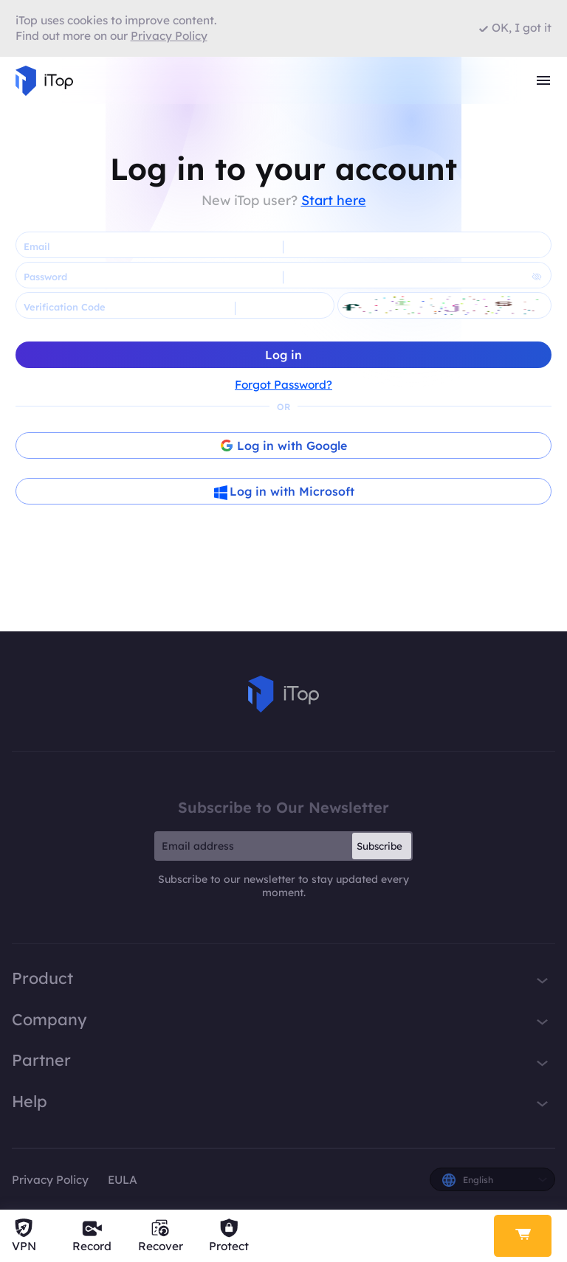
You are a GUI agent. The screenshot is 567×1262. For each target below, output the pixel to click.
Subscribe (379, 846)
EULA (122, 1180)
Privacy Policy (50, 1180)
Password (45, 276)
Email (36, 246)
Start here (333, 200)
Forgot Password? (283, 385)
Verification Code (65, 307)
